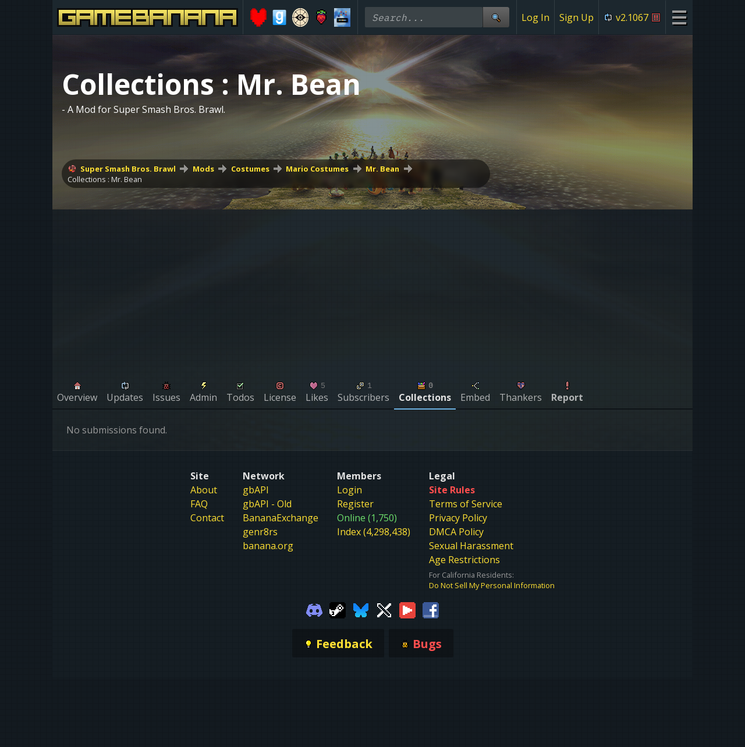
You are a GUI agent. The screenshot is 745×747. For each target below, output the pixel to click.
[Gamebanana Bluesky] (361, 609)
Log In (535, 17)
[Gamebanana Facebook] (430, 609)
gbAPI (256, 489)
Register (355, 503)
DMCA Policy (456, 531)
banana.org (268, 545)
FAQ (199, 503)
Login (349, 489)
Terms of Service (465, 503)
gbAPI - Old (267, 503)
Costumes (250, 168)
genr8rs (260, 531)
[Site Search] (496, 17)
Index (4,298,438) (373, 531)
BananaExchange (280, 517)
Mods (203, 168)
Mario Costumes (317, 168)
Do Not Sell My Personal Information (492, 585)
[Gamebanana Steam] (337, 609)
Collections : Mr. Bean (105, 179)
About (203, 489)
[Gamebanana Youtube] (407, 609)
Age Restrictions (464, 559)
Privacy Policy (458, 517)
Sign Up (576, 17)
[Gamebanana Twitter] (384, 609)
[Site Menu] (679, 17)
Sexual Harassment (471, 545)
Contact (207, 517)
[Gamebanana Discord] (314, 609)
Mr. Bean (382, 168)
